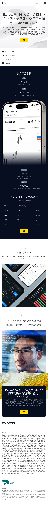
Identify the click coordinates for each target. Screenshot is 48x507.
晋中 (19, 436)
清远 (39, 458)
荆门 (26, 455)
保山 (21, 465)
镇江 (19, 445)
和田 (38, 470)
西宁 (35, 468)
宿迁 (25, 445)
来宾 (6, 461)
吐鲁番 (25, 470)
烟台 (8, 451)
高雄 (15, 473)
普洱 (29, 465)
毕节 (6, 465)
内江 (8, 463)
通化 (11, 441)
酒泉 (23, 468)
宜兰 (31, 472)
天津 (6, 435)
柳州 (16, 460)
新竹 (6, 473)
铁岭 (32, 440)
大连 (3, 440)
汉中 (31, 467)
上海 (28, 443)
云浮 (11, 460)
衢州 (5, 446)
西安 (13, 467)
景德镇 (7, 450)
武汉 (9, 455)
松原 (16, 441)
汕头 (8, 458)
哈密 (28, 470)
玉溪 (18, 465)
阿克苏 (32, 470)
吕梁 (31, 436)
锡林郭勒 (33, 438)
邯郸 (20, 435)
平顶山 (8, 453)
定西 (29, 468)
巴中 (31, 463)
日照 (22, 451)
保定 (26, 435)
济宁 (13, 451)
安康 (37, 467)
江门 (13, 458)
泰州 (22, 445)
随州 (41, 455)
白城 (19, 441)
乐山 (11, 463)
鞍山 (6, 440)
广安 (22, 463)
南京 (31, 443)
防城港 (29, 460)
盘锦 (29, 440)
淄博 (42, 450)
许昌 (26, 453)
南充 (13, 463)
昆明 (12, 465)
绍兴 (42, 445)
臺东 (25, 472)
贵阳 (37, 463)
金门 (21, 473)
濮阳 (23, 453)
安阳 (12, 453)
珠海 (5, 458)
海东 (38, 468)
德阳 (39, 461)
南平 (38, 448)
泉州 (32, 448)
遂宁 (5, 463)
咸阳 (22, 467)
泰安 (16, 451)
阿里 (11, 467)
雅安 (28, 463)
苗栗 (41, 472)
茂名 (19, 458)
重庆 (23, 461)
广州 (39, 456)
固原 (8, 470)
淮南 (25, 446)
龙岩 (41, 448)
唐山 (13, 435)
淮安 (10, 445)
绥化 (20, 443)
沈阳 (43, 438)
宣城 (18, 448)
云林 (26, 473)
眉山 (16, 463)
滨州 (37, 451)
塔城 (41, 470)
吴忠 (5, 470)
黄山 (41, 446)
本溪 (12, 440)
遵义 (44, 463)
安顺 (3, 465)
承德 (33, 435)
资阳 (34, 463)
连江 (23, 473)
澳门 (32, 473)
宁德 (44, 448)
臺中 (16, 472)
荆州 (32, 455)
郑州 (42, 451)
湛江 (16, 458)
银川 (41, 468)
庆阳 (26, 468)
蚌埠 (22, 446)
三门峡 (33, 453)
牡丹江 (14, 443)
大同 (5, 436)
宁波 (30, 445)
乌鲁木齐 (14, 470)
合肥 (16, 446)
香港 (29, 473)
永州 (30, 456)
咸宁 (38, 455)
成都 (26, 461)
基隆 (18, 473)
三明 (29, 448)
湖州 (39, 445)
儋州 (21, 461)
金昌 (6, 468)
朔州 (16, 436)
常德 (18, 456)
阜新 (23, 440)
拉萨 (35, 465)
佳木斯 (5, 443)
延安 (28, 467)
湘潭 (6, 456)
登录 (37, 3)
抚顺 (9, 440)
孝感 (29, 455)
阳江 (37, 458)
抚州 (30, 450)
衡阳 (9, 456)
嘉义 (44, 472)
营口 (21, 440)
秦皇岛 (17, 435)
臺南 (19, 472)
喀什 (35, 470)
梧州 (22, 460)
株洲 (3, 456)
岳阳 (15, 456)
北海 (25, 460)
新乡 (18, 453)
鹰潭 (19, 450)
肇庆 (22, 458)
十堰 (15, 455)
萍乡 (10, 450)
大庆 (42, 441)
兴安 (29, 438)
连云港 (7, 445)
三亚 (15, 461)
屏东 (13, 472)
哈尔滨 (23, 441)
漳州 (35, 448)
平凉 (21, 468)
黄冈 (35, 455)
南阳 (36, 453)
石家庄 (10, 435)
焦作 (21, 453)
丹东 (15, 440)
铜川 (16, 467)
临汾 (28, 436)
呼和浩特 (35, 436)
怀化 (33, 456)
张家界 (21, 456)
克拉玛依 (20, 470)
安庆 (38, 446)
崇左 (9, 461)
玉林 (38, 460)
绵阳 (42, 461)
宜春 (28, 450)
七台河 (10, 443)
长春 (42, 440)
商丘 (39, 453)
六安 (9, 448)
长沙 (44, 455)
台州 (11, 446)
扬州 (16, 445)
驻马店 (5, 455)
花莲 (12, 473)
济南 (36, 450)
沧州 (36, 435)
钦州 (32, 460)
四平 (5, 441)
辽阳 (26, 440)
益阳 (25, 456)
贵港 (35, 460)
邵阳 (12, 456)
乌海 (42, 436)
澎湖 (11, 472)
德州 (31, 451)
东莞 (42, 458)
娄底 (36, 456)
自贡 (29, 461)
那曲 (8, 467)
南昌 (3, 450)
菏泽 (39, 451)
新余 (16, 450)
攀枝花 (33, 461)
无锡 (34, 443)
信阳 (42, 453)
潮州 (5, 460)
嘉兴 (36, 445)
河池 (3, 461)
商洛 (39, 467)
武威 (15, 468)
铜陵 (35, 446)
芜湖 (19, 446)
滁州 (44, 446)
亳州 (12, 448)
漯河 (29, 453)
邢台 (23, 435)
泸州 (36, 461)
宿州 (6, 448)
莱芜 (25, 451)
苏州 (43, 443)
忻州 (25, 436)
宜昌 (18, 455)
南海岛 (37, 472)
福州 (21, 448)
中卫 (11, 470)
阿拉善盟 (39, 438)
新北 (8, 472)
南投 (34, 472)
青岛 (39, 450)
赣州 (22, 450)
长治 (11, 436)
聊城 (34, 451)
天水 (12, 468)
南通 (3, 445)
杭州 (28, 445)
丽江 (26, 465)
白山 (13, 441)
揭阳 (8, 460)
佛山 (11, 458)
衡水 (42, 435)
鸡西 (32, 441)
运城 (22, 436)
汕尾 (31, 458)
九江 (13, 450)
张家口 (30, 435)
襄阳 (21, 455)
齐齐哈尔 (27, 441)
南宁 (13, 460)
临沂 (28, 451)
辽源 (8, 441)
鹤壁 (15, 453)
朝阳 (35, 440)
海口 (12, 461)
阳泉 (8, 436)
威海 (19, 451)
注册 (24, 40)
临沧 (32, 465)
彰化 (5, 472)
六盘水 (40, 463)
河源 (34, 458)
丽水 (13, 446)
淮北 (32, 446)
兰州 (42, 467)
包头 (39, 436)
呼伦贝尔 (14, 438)
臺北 (22, 472)
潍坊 (11, 451)
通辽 (5, 438)
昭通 (23, 465)
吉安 (25, 450)
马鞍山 (29, 446)
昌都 (42, 465)
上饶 (33, 450)
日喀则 (39, 465)
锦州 (18, 440)
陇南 (32, 468)
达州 (25, 463)
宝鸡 (19, 467)
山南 (5, 467)
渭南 (25, 467)
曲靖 (15, 465)
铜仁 (9, 465)
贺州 (44, 460)
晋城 (13, 436)
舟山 (8, 446)
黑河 (17, 443)
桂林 (19, 460)
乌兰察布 (25, 438)
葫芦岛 (39, 440)
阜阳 (3, 448)
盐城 (13, 445)
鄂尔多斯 (9, 438)
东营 (5, 451)
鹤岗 (35, 441)
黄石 (12, 455)
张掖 (18, 468)
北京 (3, 435)
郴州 (28, 456)
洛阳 (5, 453)
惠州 (25, 458)
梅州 (28, 458)
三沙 (18, 461)
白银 (9, 468)
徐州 (37, 443)
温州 (33, 445)
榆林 (34, 467)
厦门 (23, 448)
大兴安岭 (24, 443)
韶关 (42, 456)
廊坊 (39, 435)
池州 (15, 448)
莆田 (26, 448)
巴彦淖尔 (19, 438)
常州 (40, 443)
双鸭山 (38, 441)
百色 (41, 460)
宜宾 (19, 463)
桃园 (28, 472)
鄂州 (23, 455)
